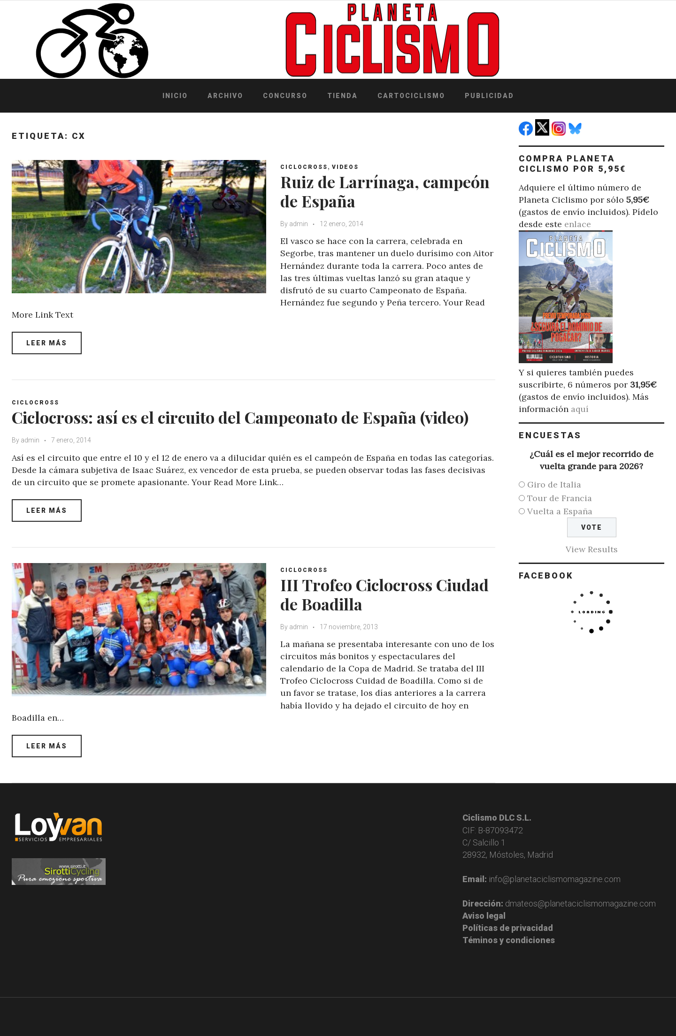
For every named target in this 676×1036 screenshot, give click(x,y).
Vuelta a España (559, 511)
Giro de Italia (554, 484)
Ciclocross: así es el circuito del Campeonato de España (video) (240, 417)
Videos (345, 167)
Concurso (285, 95)
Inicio (175, 95)
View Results (592, 549)
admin (298, 224)
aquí (580, 409)
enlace (577, 224)
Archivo (225, 95)
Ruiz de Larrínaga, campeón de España (385, 191)
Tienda (342, 95)
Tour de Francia (559, 498)
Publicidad (489, 95)
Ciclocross (304, 167)
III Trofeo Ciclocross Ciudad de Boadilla (384, 594)
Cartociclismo (411, 95)
